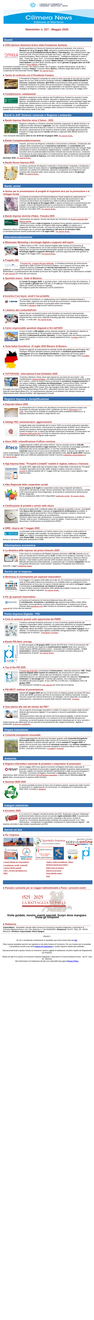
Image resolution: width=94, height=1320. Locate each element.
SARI (21, 412)
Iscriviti (22, 471)
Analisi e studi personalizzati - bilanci (59, 862)
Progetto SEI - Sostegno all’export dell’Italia (38, 263)
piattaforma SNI (37, 606)
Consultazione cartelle (11, 865)
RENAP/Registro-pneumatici (46, 775)
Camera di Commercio (43, 947)
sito (75, 940)
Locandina (85, 356)
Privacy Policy (72, 961)
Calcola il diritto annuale (12, 868)
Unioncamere (73, 410)
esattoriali (23, 865)
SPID (48, 876)
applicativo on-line (63, 496)
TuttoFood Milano (38, 379)
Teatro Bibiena (32, 65)
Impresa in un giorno (53, 871)
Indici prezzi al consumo (55, 868)
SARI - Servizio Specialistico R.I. (15, 871)
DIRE (5, 873)
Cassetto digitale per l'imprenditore (16, 862)
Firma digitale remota (54, 873)
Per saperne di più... (47, 71)
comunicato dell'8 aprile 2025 (30, 433)
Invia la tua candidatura (22, 724)
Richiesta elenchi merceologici (57, 865)
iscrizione (60, 748)
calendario (32, 306)
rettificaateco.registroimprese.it (74, 455)
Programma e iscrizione (49, 633)
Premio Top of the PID (29, 671)
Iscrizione (74, 337)
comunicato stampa (25, 566)
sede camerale (10, 274)
